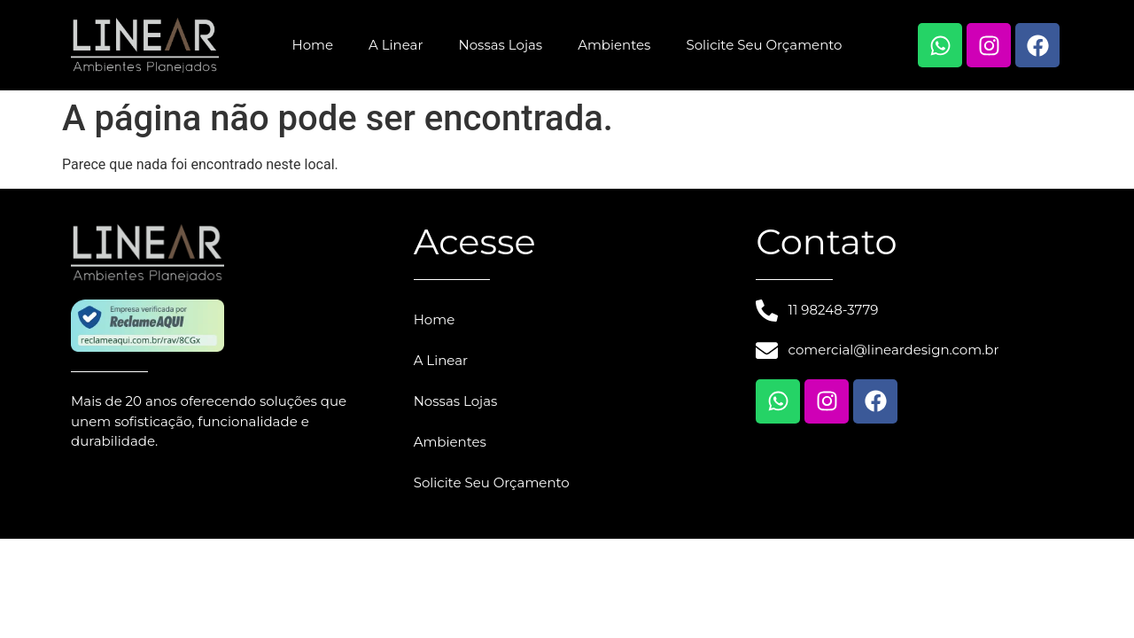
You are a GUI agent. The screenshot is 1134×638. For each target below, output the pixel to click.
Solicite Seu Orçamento (764, 44)
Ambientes (614, 44)
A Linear (396, 44)
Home (312, 44)
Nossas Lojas (500, 44)
